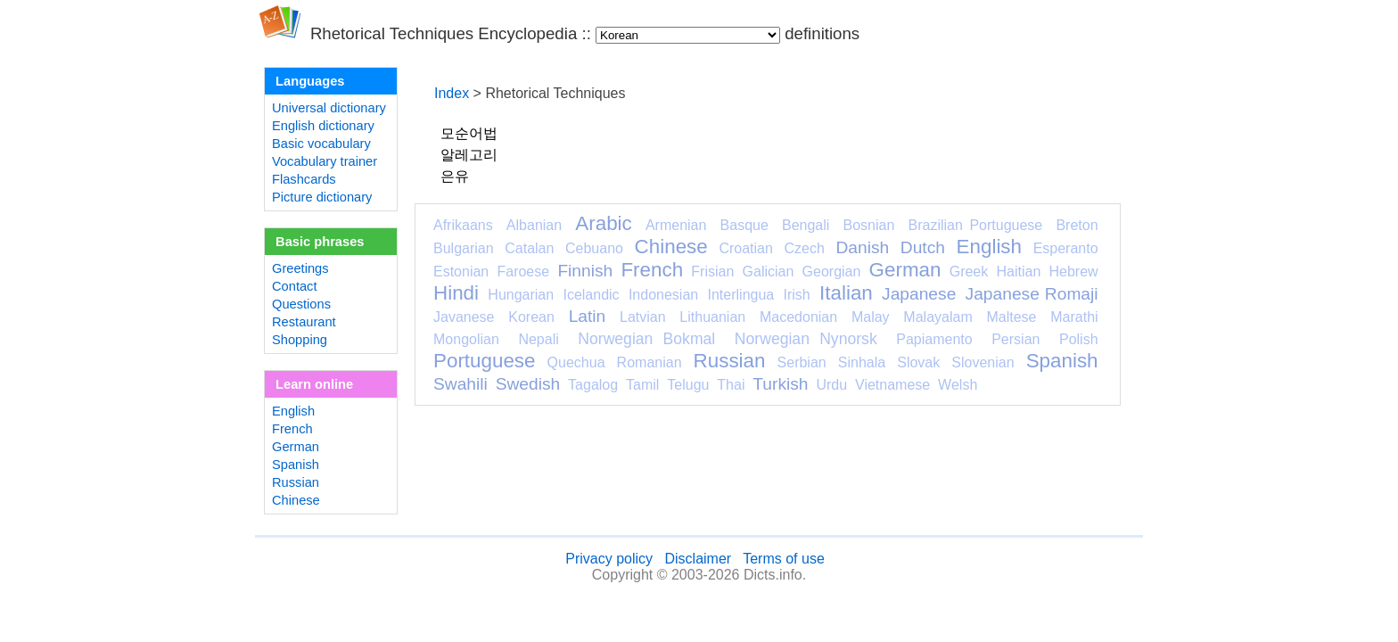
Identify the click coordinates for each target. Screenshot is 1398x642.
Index (451, 93)
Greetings (300, 268)
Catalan (529, 248)
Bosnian (869, 225)
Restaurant (304, 322)
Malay (870, 317)
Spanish (295, 464)
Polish (1078, 339)
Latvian (643, 317)
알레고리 (469, 154)
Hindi (456, 293)
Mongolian (466, 339)
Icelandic (591, 294)
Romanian (649, 362)
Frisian (712, 271)
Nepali (538, 339)
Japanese (919, 293)
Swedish (528, 383)
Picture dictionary (322, 197)
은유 (454, 176)
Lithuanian (712, 317)
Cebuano (594, 248)
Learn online (314, 384)
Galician (768, 271)
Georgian (831, 271)
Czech (804, 248)
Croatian (745, 248)
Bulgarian (463, 248)
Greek (969, 271)
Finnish (585, 270)
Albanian (534, 225)
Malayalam (937, 317)
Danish (862, 247)
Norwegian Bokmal (646, 339)
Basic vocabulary (321, 143)
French (292, 429)
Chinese (296, 500)
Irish (797, 294)
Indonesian (663, 294)
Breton (1077, 225)
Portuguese (484, 361)
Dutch (922, 247)
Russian (295, 482)
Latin (587, 316)
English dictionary (323, 126)
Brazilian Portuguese (976, 225)
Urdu (831, 384)
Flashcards (304, 179)
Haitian (1018, 271)
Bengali (805, 225)
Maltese (1011, 317)
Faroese (523, 271)
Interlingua (741, 294)
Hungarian (521, 294)
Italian (846, 293)
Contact (294, 286)
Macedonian (798, 317)
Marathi (1074, 317)
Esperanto (1065, 248)
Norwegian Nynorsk (806, 339)
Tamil (642, 384)
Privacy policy (609, 558)
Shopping (299, 340)
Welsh (957, 384)
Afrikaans (463, 225)
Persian (1015, 339)
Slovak (918, 362)
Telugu (688, 384)
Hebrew (1073, 271)
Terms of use (784, 558)
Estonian (461, 271)
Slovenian (982, 362)
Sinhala (861, 362)
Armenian (676, 225)
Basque (744, 225)
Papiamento (934, 339)
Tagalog (593, 384)
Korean (531, 317)
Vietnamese (892, 384)
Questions (301, 304)
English (293, 411)
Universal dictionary (329, 108)
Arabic (603, 223)
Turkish (780, 383)
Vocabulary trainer (324, 161)
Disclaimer (697, 558)
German (295, 447)
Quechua (576, 362)
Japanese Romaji (1032, 293)
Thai (730, 384)
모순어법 (469, 133)
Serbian (801, 362)
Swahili (460, 383)
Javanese (464, 317)
